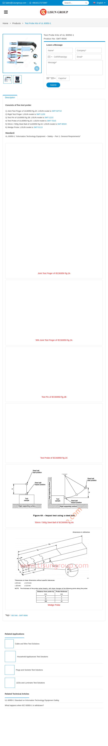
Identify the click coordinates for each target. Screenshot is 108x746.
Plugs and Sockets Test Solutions (29, 670)
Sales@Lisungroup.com (15, 3)
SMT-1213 (49, 117)
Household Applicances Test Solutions (32, 657)
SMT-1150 (40, 114)
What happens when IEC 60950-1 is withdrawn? (24, 705)
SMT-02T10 (57, 111)
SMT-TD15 (51, 121)
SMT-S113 (38, 127)
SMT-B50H (62, 124)
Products (16, 23)
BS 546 (15, 615)
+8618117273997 (39, 3)
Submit (53, 85)
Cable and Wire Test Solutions (27, 644)
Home (5, 23)
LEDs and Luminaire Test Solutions (30, 683)
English (98, 3)
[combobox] (50, 56)
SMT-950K (23, 615)
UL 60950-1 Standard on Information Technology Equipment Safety (32, 700)
